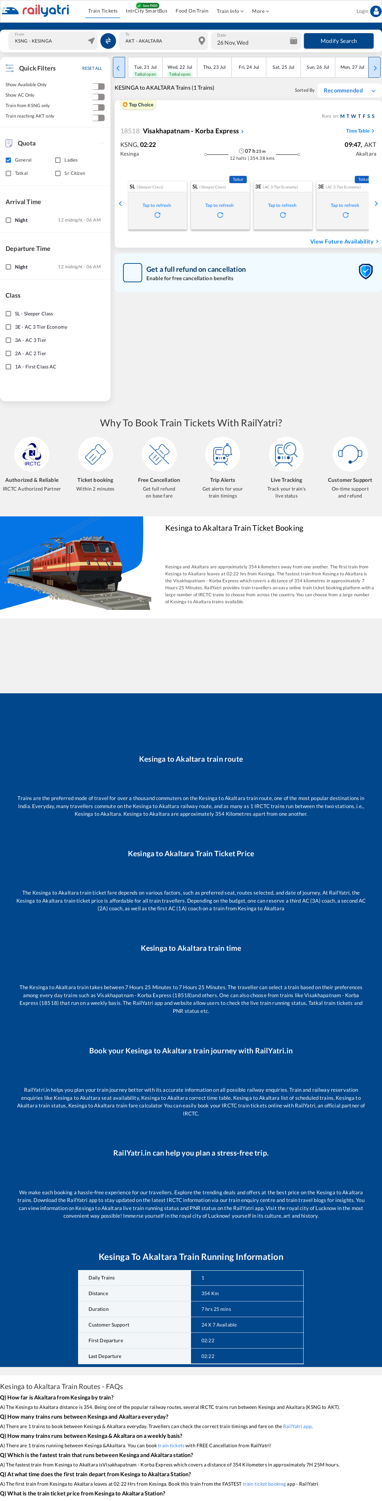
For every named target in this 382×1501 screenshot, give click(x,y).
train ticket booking (264, 1484)
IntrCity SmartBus (146, 11)
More (260, 11)
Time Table (361, 130)
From (19, 34)
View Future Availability (345, 241)
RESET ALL (92, 68)
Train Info (230, 11)
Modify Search (339, 40)
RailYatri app (297, 1426)
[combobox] (53, 41)
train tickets (171, 1445)
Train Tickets (102, 11)
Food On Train (192, 11)
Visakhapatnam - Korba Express (179, 131)
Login (369, 11)
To (127, 34)
